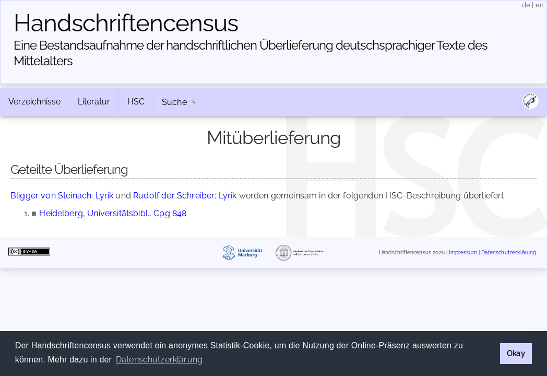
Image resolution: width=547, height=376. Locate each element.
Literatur (94, 102)
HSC (136, 102)
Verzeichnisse (34, 102)
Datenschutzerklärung (508, 253)
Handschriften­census (126, 23)
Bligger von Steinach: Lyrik (61, 196)
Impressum (463, 253)
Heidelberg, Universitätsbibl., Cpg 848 (112, 213)
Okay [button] (516, 353)
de (526, 5)
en (540, 5)
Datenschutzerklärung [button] (159, 360)
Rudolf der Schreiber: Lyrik (184, 196)
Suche (174, 102)
